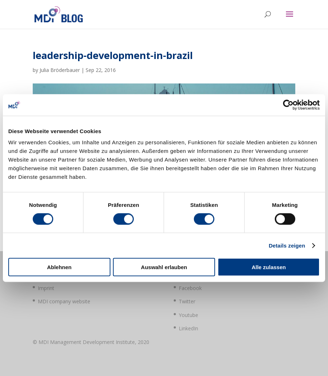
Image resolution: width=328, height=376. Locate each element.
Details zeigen (287, 245)
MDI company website (64, 301)
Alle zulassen (269, 267)
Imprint (46, 288)
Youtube (188, 315)
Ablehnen (59, 267)
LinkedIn (188, 328)
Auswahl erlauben (164, 267)
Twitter (187, 301)
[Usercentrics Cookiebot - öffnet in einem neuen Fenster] (288, 104)
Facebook (190, 288)
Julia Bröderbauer (60, 70)
